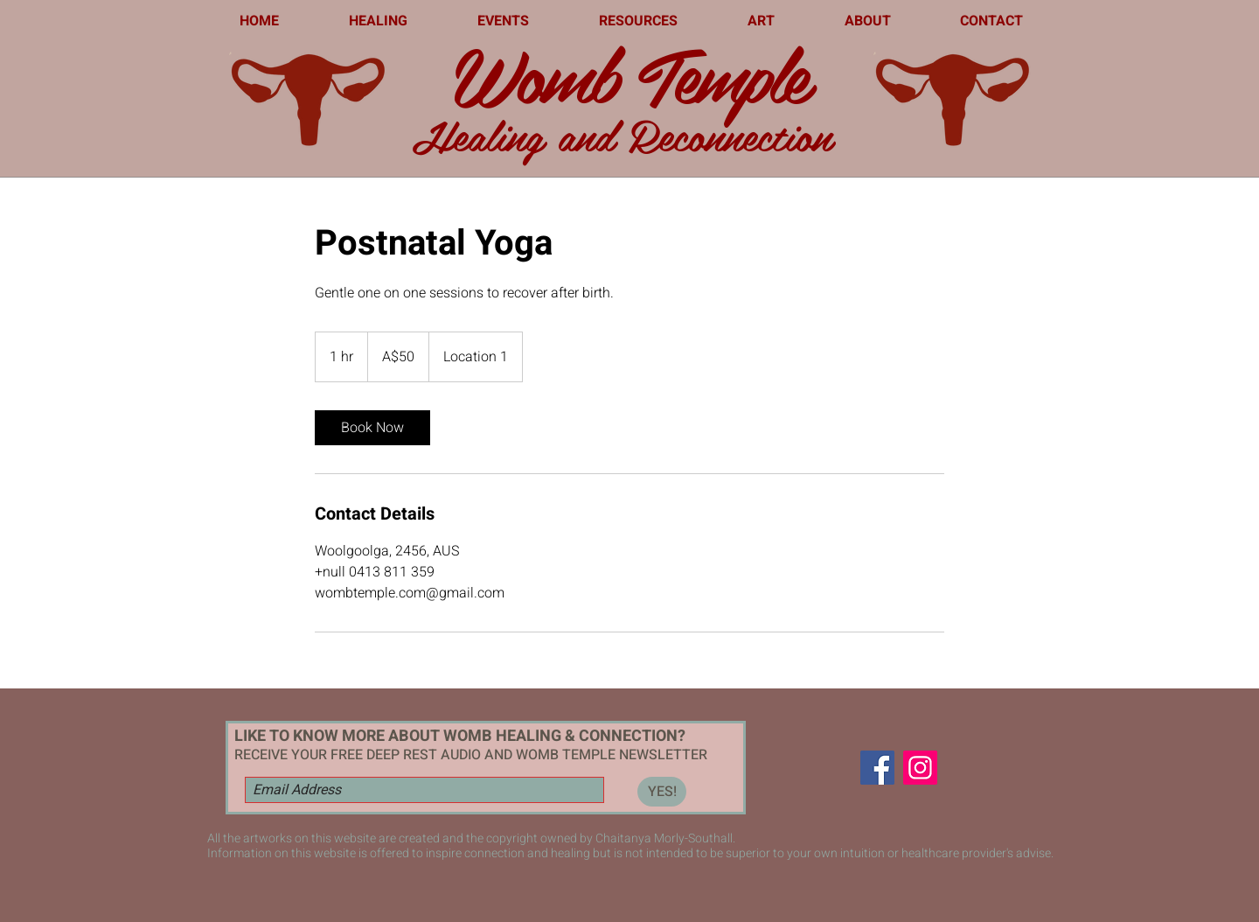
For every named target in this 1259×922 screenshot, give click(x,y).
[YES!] (661, 792)
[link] (372, 427)
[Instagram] (920, 768)
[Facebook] (877, 768)
